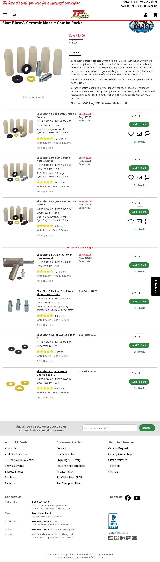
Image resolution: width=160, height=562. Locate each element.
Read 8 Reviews (61, 230)
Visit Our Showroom (17, 454)
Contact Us (63, 448)
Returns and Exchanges (71, 466)
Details (75, 52)
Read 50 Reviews (62, 275)
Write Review (44, 142)
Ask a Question (45, 147)
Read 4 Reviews (61, 319)
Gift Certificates (117, 460)
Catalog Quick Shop (120, 454)
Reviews (10, 483)
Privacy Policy (65, 471)
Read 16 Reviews (62, 142)
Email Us (150, 5)
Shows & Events (14, 466)
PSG (118, 532)
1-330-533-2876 (40, 529)
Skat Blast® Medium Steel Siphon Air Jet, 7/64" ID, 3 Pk (56, 293)
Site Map (10, 477)
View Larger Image (33, 97)
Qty (134, 115)
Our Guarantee (66, 454)
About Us (10, 448)
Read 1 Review (60, 355)
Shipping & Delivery (68, 460)
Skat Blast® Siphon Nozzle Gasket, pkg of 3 (52, 373)
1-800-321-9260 (40, 501)
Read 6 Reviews (61, 392)
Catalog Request (118, 448)
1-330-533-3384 (40, 521)
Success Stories (14, 471)
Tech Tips (114, 466)
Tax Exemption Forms (70, 483)
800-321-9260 (131, 5)
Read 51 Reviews (62, 186)
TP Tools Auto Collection (20, 460)
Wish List (113, 471)
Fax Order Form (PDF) (69, 477)
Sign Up (147, 428)
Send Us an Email (41, 513)
